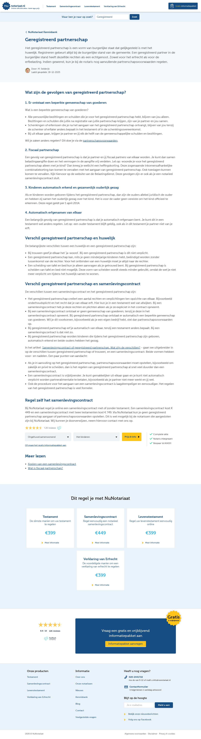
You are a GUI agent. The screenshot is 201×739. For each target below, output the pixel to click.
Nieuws (79, 690)
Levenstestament (92, 6)
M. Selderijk (44, 68)
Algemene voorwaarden (135, 733)
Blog (78, 703)
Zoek (134, 16)
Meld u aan (164, 705)
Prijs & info (130, 436)
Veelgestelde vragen (86, 717)
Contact (80, 710)
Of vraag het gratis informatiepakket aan (45, 445)
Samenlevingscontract (70, 6)
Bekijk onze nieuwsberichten (141, 714)
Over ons (80, 677)
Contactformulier (139, 686)
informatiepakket (185, 6)
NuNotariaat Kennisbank (41, 32)
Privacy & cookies (167, 733)
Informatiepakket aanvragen (125, 643)
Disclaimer (152, 733)
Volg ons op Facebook (137, 719)
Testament (51, 6)
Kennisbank (82, 697)
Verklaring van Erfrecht (114, 6)
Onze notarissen (84, 683)
